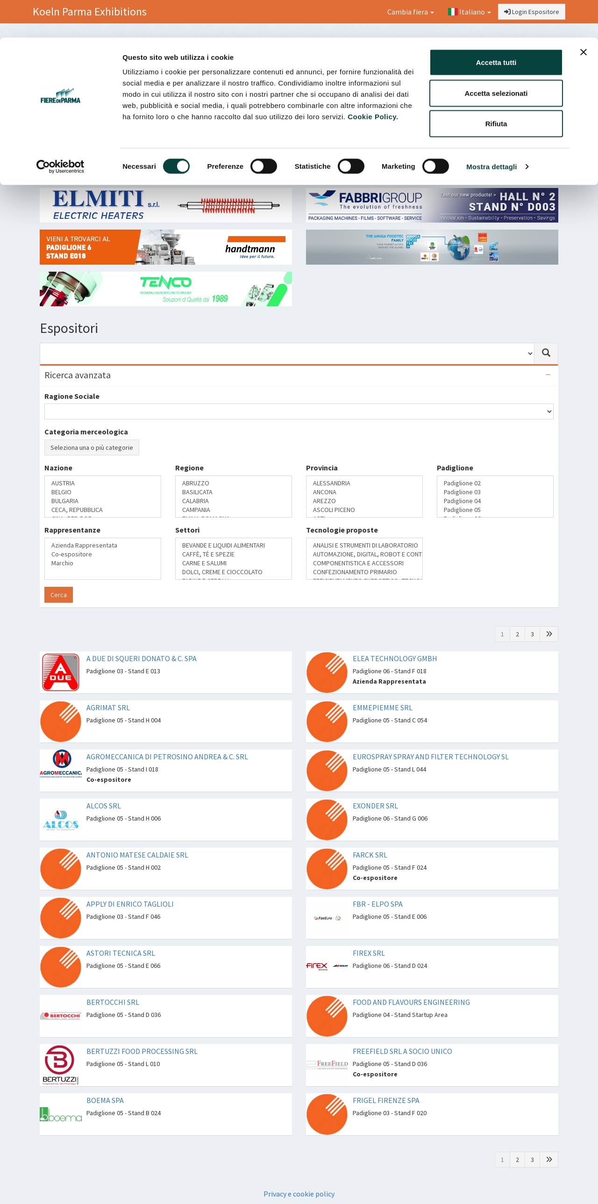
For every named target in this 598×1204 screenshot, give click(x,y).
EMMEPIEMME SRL (383, 707)
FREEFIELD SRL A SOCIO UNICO (402, 1051)
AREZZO (364, 501)
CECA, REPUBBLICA (102, 509)
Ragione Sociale (72, 396)
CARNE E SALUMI (233, 563)
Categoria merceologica (86, 431)
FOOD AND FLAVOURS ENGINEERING (411, 1002)
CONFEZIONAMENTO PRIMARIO (364, 572)
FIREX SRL (369, 953)
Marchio (102, 563)
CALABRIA (233, 501)
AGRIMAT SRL (108, 707)
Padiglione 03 (495, 492)
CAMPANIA (233, 509)
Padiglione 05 (495, 509)
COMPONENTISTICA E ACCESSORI (364, 563)
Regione (189, 467)
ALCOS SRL (103, 805)
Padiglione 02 (495, 483)
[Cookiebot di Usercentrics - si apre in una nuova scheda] (60, 129)
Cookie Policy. (373, 79)
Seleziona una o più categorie (91, 447)
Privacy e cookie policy (299, 1193)
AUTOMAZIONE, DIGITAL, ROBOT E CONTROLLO (364, 554)
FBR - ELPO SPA (378, 903)
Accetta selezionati (495, 55)
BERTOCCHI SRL (112, 1002)
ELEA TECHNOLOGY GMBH (395, 658)
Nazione (58, 467)
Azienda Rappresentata (102, 545)
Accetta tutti (496, 25)
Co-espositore (102, 554)
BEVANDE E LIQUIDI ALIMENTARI (233, 545)
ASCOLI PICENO (364, 509)
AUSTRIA (102, 483)
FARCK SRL (370, 854)
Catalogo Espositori (461, 166)
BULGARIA (102, 501)
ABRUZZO (233, 483)
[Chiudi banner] (583, 14)
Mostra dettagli (491, 129)
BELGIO (102, 492)
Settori (187, 529)
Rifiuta (496, 86)
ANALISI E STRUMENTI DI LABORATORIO (364, 545)
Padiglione (455, 467)
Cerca (58, 595)
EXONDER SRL (375, 805)
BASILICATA (233, 492)
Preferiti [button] (529, 166)
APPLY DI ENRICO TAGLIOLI (130, 903)
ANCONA (364, 492)
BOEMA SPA (105, 1100)
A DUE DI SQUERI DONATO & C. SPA (141, 658)
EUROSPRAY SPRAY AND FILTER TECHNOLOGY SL (431, 756)
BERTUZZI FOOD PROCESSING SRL (142, 1051)
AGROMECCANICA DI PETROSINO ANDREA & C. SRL (167, 756)
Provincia (322, 467)
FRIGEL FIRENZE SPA (386, 1100)
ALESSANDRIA (364, 483)
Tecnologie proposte (342, 529)
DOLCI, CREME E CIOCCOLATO (233, 572)
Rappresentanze (72, 529)
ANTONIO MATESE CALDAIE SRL (137, 854)
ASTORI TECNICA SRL (120, 953)
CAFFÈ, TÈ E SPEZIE (233, 554)
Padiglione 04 (495, 501)
